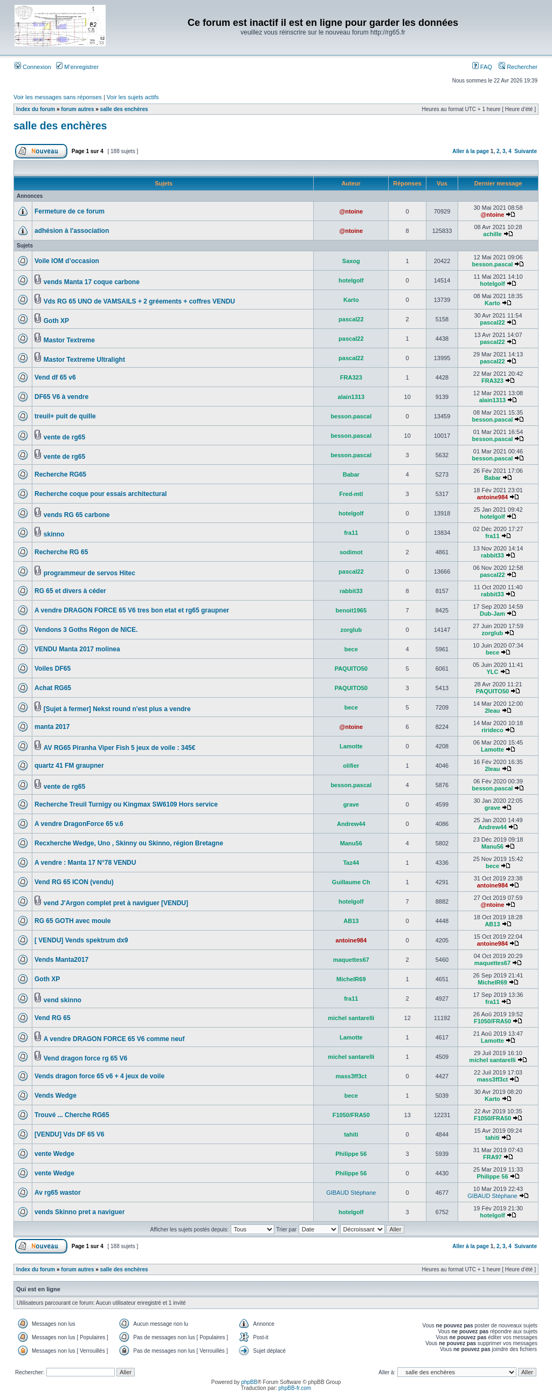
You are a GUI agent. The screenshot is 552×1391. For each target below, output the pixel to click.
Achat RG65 (52, 688)
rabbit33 (492, 555)
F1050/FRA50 (492, 1021)
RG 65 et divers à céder (70, 591)
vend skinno (62, 1000)
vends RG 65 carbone (77, 515)
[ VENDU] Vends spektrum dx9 (81, 940)
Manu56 (351, 843)
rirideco (492, 730)
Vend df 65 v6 (55, 377)
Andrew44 (351, 824)
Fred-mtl (351, 494)
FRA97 (492, 1157)
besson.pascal (492, 264)
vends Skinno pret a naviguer (79, 1212)
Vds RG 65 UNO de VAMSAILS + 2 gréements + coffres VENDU (139, 301)
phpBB (249, 1382)
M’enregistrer (77, 67)
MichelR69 (350, 979)
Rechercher (518, 67)
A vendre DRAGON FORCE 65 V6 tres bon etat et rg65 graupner (131, 610)
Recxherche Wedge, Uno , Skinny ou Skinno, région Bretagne (128, 843)
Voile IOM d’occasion (66, 261)
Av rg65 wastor (57, 1192)
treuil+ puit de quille (65, 416)
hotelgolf (351, 280)
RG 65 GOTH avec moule (72, 921)
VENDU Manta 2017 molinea (77, 649)
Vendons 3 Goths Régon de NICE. (85, 629)
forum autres (77, 109)
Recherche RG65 (60, 474)
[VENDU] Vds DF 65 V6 (69, 1134)
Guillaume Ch (351, 882)
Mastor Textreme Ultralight (84, 359)
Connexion (33, 67)
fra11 (351, 532)
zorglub (351, 629)
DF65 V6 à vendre (61, 397)
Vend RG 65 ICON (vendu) (74, 882)
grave (351, 804)
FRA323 (351, 377)
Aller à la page (470, 151)
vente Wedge (54, 1154)
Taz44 (351, 862)
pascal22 (351, 319)
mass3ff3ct (351, 1076)
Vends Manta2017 (61, 959)
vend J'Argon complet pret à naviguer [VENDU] (116, 903)
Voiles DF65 (52, 668)
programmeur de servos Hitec (89, 573)
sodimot (351, 552)
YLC (492, 672)
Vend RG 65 (52, 1018)
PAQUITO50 (351, 668)
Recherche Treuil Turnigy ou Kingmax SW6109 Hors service (126, 804)
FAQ (482, 67)
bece (351, 649)
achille (492, 234)
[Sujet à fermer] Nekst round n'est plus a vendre (117, 709)
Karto (351, 300)
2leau (492, 710)
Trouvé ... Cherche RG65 (71, 1115)
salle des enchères (124, 109)
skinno (54, 534)
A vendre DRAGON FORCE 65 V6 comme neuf (114, 1039)
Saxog (351, 261)
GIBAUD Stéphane (351, 1192)
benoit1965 (351, 610)
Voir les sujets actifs (133, 97)
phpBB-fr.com (295, 1388)
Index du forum (35, 109)
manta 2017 (52, 727)
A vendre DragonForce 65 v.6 (78, 824)
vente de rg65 (64, 437)
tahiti (351, 1134)
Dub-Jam (492, 613)
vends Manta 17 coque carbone (92, 282)
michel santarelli (351, 1018)
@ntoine (351, 211)
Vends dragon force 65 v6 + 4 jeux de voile (99, 1076)
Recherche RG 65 (61, 552)
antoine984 (492, 497)
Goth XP (56, 321)
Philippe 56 (351, 1154)
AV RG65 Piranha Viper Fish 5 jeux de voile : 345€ (120, 748)
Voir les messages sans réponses (57, 97)
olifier (351, 765)
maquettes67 (351, 959)
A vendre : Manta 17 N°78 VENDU (85, 862)
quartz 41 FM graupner (69, 765)
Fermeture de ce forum (69, 211)
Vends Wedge (55, 1095)
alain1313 (351, 397)
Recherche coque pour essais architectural (100, 494)
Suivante (525, 151)
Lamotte (351, 746)
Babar (351, 474)
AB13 (350, 921)
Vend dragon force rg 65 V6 (85, 1058)
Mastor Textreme (69, 340)
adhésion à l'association (71, 231)
